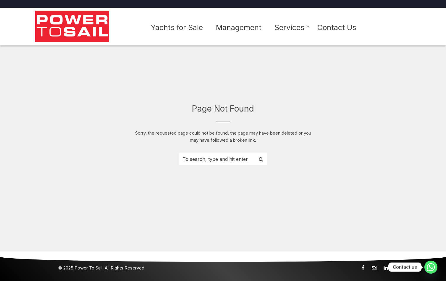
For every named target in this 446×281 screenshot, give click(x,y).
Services (289, 27)
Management (238, 27)
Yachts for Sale (177, 27)
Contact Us (336, 27)
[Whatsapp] (430, 267)
